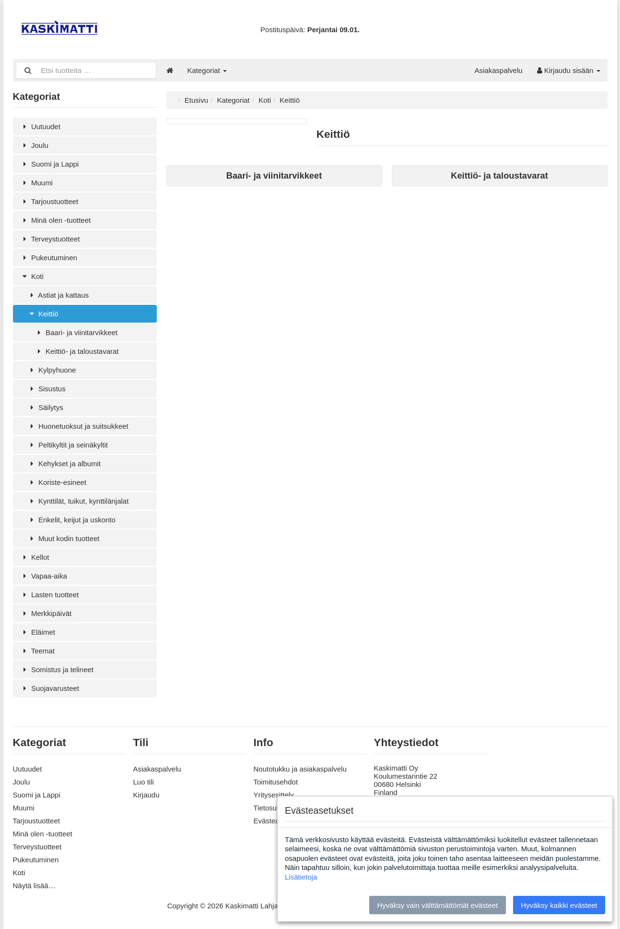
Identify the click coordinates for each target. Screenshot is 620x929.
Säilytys (45, 407)
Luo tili (143, 782)
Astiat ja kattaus (58, 295)
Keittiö (42, 314)
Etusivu (196, 100)
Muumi (36, 183)
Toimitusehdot (276, 782)
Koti (32, 276)
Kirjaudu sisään (568, 70)
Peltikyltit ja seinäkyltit (67, 445)
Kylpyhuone (51, 370)
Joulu (34, 145)
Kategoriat (207, 70)
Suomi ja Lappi (49, 164)
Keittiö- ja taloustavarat (77, 351)
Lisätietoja (301, 877)
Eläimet (37, 632)
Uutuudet (40, 126)
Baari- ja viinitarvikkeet (76, 332)
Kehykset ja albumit (64, 463)
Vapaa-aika (43, 576)
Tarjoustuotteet (49, 201)
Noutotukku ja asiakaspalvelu (300, 769)
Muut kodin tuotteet (63, 538)
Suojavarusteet (50, 688)
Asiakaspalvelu (499, 70)
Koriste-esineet (57, 482)
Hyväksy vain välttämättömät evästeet (437, 905)
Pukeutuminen (48, 257)
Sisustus (46, 389)
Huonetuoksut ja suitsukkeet (78, 426)
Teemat (37, 651)
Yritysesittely (274, 795)
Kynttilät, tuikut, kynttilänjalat (78, 501)
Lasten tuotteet (49, 595)
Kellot (34, 557)
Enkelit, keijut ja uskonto (71, 520)
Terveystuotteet (50, 239)
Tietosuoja (270, 808)
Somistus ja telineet (57, 669)
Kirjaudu (146, 795)
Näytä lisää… (34, 885)
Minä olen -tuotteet (55, 220)
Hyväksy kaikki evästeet (559, 905)
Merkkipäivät (46, 613)
